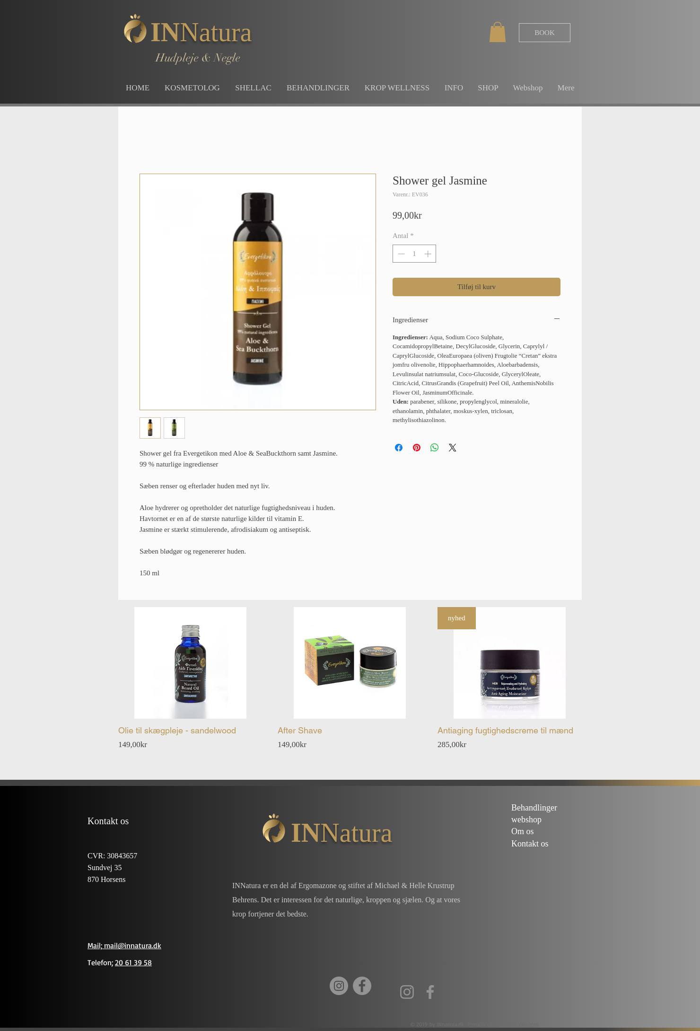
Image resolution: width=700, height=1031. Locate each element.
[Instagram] (339, 986)
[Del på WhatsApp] (434, 447)
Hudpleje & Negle (198, 58)
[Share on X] (452, 447)
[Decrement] (400, 254)
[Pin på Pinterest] (416, 447)
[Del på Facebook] (398, 447)
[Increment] (428, 254)
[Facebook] (362, 986)
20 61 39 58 (133, 962)
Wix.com (528, 1024)
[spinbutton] (414, 254)
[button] (497, 32)
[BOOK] (544, 32)
